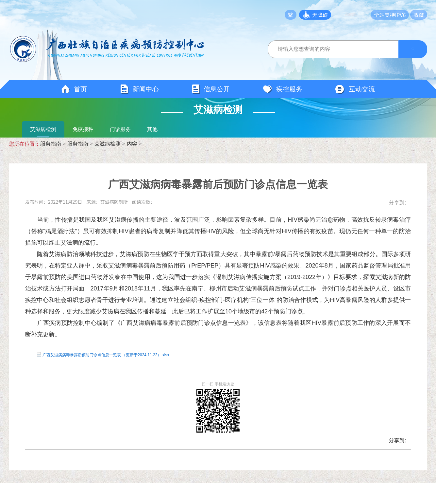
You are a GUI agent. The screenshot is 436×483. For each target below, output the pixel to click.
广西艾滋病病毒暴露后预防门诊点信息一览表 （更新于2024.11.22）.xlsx (105, 355)
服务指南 (50, 143)
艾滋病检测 (43, 129)
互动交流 (355, 89)
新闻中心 (139, 89)
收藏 (418, 15)
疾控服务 (282, 89)
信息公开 (211, 89)
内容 (132, 143)
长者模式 (355, 15)
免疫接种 (83, 129)
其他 (152, 129)
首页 (74, 89)
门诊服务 (120, 129)
